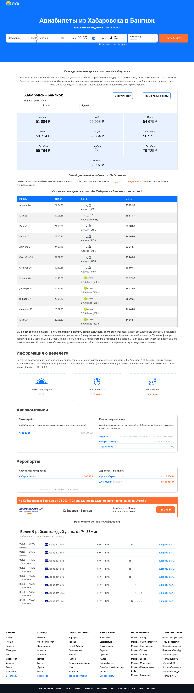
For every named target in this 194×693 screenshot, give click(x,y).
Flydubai (72, 659)
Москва (41, 637)
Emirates (73, 654)
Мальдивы (11, 650)
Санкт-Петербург (45, 642)
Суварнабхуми (107, 476)
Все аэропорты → (108, 676)
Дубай (40, 667)
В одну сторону (123, 95)
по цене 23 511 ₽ (136, 181)
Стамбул (41, 650)
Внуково (104, 650)
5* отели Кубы (169, 676)
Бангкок (41, 663)
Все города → (44, 676)
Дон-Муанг (105, 481)
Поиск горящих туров (172, 637)
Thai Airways (106, 446)
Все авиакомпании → (79, 676)
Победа (72, 642)
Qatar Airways (75, 650)
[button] (97, 608)
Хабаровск (25, 476)
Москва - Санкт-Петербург (144, 642)
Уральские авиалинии (79, 663)
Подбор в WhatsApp (172, 650)
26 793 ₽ (165, 509)
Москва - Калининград (142, 646)
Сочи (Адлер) (43, 646)
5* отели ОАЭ (169, 663)
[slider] (46, 109)
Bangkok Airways (108, 441)
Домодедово (106, 646)
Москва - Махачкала (141, 663)
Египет (9, 667)
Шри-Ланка (11, 671)
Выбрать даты (167, 544)
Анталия (41, 654)
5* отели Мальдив (171, 671)
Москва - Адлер (138, 637)
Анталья (104, 671)
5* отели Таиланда (171, 667)
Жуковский (105, 637)
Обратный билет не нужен (114, 44)
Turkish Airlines (76, 646)
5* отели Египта (170, 659)
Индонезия (11, 659)
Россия (9, 637)
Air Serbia (73, 671)
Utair (71, 667)
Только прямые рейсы (157, 95)
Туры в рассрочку (170, 642)
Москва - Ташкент (140, 650)
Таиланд (10, 646)
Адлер (103, 659)
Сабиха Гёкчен (107, 663)
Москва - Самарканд (141, 675)
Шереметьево (107, 642)
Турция (9, 642)
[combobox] (21, 38)
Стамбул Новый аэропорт (112, 667)
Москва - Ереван (139, 659)
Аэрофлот (24, 433)
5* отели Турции (170, 654)
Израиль (10, 663)
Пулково (104, 654)
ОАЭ (8, 654)
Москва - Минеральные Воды (142, 669)
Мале (40, 671)
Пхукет (40, 659)
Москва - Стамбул (140, 654)
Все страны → (13, 676)
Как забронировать (171, 646)
